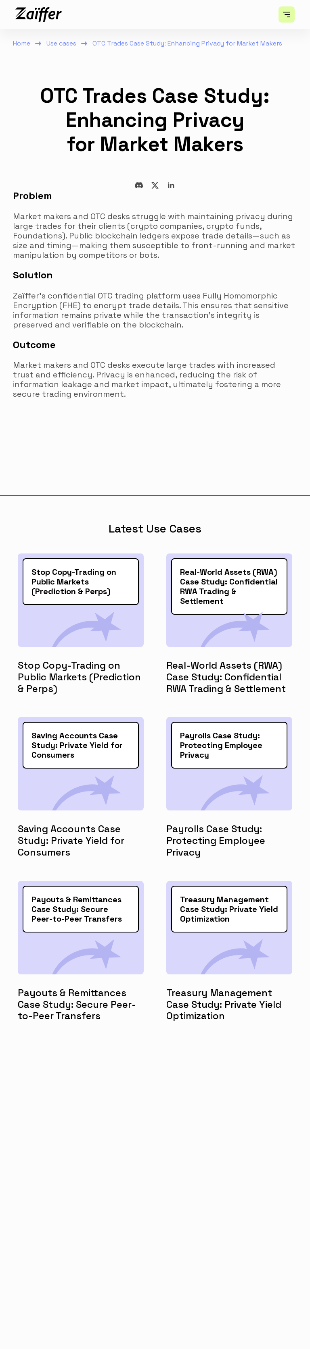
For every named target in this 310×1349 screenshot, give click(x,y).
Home (21, 43)
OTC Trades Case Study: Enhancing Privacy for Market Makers (187, 43)
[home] (38, 14)
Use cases (61, 43)
